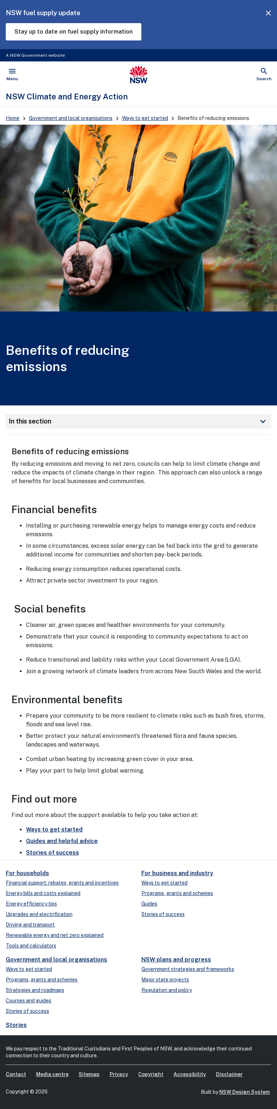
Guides (149, 904)
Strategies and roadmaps (35, 990)
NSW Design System (244, 1092)
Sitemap (89, 1074)
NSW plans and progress (176, 959)
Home (12, 118)
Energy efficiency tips (31, 904)
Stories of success (52, 852)
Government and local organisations (71, 118)
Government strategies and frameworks (187, 969)
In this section (138, 421)
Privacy (119, 1074)
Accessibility (189, 1074)
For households (27, 873)
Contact (16, 1074)
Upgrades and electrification (39, 914)
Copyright (150, 1074)
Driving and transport (30, 925)
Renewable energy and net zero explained (55, 935)
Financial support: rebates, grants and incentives (62, 883)
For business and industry (177, 873)
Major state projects (165, 980)
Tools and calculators (31, 946)
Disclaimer (229, 1074)
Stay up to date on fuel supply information (73, 31)
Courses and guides (28, 1000)
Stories (16, 1025)
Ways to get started (145, 118)
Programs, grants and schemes (177, 893)
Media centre (52, 1074)
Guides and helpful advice (62, 841)
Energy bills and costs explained (43, 893)
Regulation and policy (166, 990)
